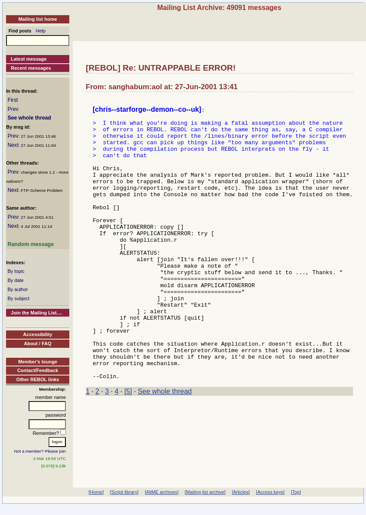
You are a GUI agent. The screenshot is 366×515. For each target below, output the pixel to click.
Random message (30, 244)
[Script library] (124, 492)
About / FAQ (38, 343)
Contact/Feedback (37, 370)
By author (17, 289)
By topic (15, 271)
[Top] (296, 492)
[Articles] (240, 492)
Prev (12, 109)
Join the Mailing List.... (36, 312)
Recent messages (31, 68)
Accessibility (37, 334)
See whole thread (29, 118)
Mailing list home (37, 19)
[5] (128, 446)
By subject (18, 298)
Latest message (29, 59)
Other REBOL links (37, 379)
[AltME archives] (161, 492)
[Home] (96, 492)
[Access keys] (270, 492)
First (12, 100)
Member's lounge (37, 361)
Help (41, 30)
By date (15, 280)
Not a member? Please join (40, 451)
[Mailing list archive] (205, 492)
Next (12, 145)
